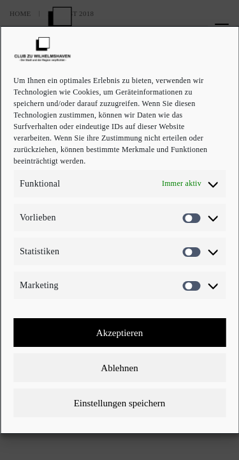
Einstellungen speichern (120, 403)
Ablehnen (119, 368)
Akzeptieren (119, 333)
